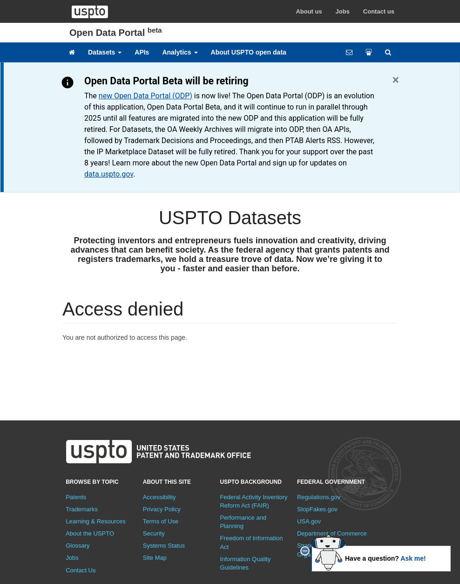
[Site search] (388, 52)
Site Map (155, 557)
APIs (142, 52)
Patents (76, 497)
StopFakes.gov (317, 509)
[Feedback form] (349, 52)
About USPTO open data (248, 52)
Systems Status (164, 545)
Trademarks (82, 509)
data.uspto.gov (108, 174)
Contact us (378, 11)
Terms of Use (161, 521)
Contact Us (80, 570)
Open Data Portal (115, 32)
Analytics (179, 52)
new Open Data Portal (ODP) (145, 95)
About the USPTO (90, 533)
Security (154, 533)
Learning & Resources (96, 521)
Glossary (77, 545)
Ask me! (413, 558)
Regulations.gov (318, 497)
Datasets (105, 52)
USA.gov (309, 521)
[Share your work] (369, 52)
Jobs (343, 11)
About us (309, 11)
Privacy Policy (162, 509)
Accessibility (159, 497)
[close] (305, 551)
